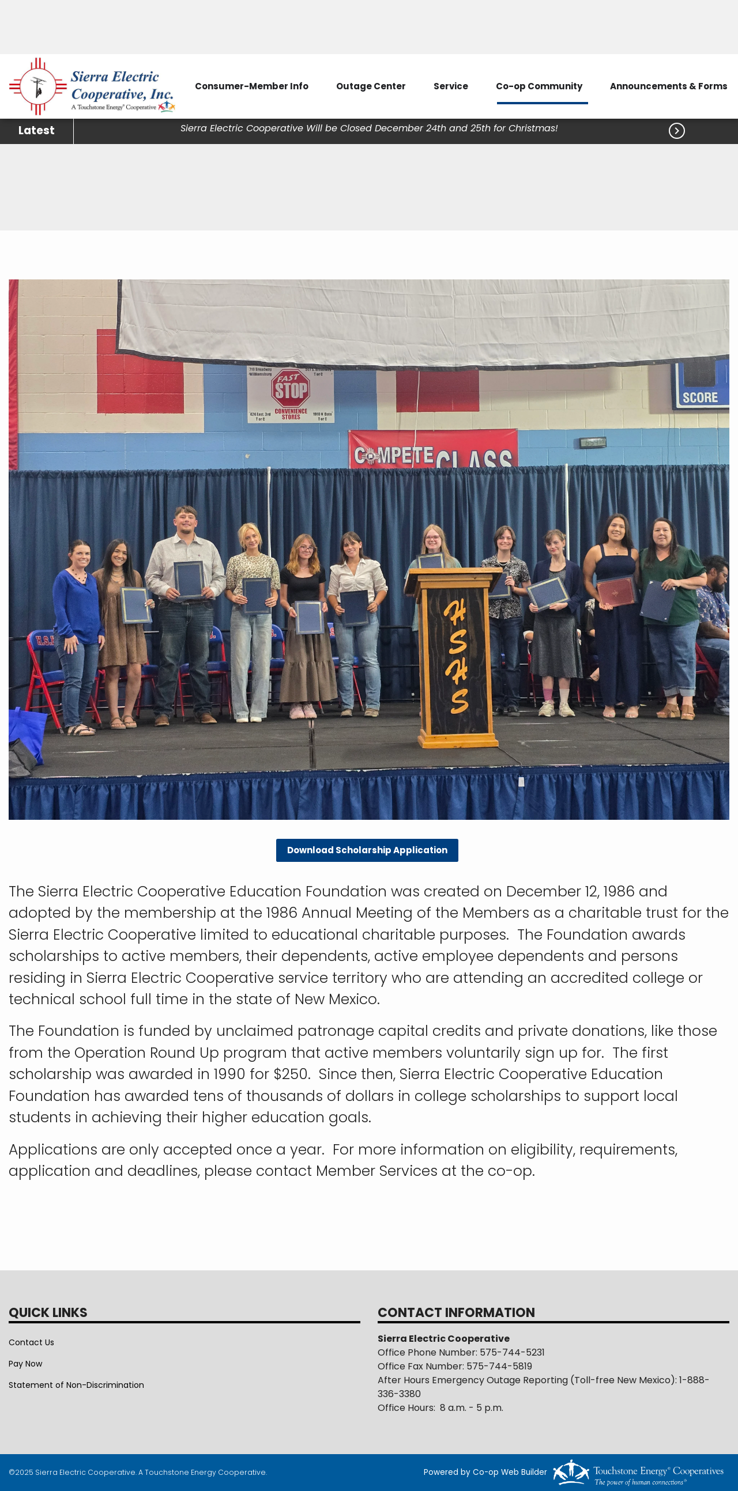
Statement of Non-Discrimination (76, 1385)
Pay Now (25, 1363)
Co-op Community (539, 86)
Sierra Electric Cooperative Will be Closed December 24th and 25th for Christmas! (370, 128)
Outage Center (371, 86)
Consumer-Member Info (251, 86)
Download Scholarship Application (367, 850)
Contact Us (31, 1342)
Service (451, 86)
